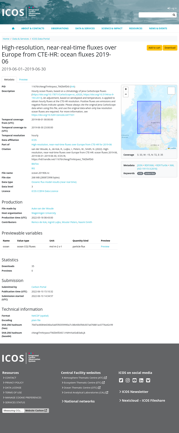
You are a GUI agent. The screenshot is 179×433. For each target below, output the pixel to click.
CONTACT (10, 377)
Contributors (9, 222)
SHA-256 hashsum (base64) (12, 334)
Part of (5, 144)
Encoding (7, 320)
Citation (6, 149)
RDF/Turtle (162, 165)
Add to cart (154, 47)
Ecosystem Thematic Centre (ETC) (83, 382)
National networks (79, 401)
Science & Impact (111, 28)
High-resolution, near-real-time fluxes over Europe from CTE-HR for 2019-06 (72, 144)
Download (170, 47)
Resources (135, 28)
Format (6, 315)
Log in (172, 8)
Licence (6, 191)
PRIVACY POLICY (14, 382)
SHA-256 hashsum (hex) (12, 326)
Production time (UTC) (14, 217)
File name (7, 172)
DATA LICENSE (13, 387)
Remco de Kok (39, 222)
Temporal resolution (13, 135)
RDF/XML (150, 165)
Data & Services (85, 28)
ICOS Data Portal (41, 38)
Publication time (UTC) (14, 291)
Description (8, 91)
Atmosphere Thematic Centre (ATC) (84, 377)
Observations (60, 28)
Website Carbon (34, 410)
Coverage (128, 154)
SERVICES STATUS (15, 402)
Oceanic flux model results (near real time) (54, 182)
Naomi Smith (85, 222)
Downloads (8, 266)
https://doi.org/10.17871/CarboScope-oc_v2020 (57, 94)
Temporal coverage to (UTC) (14, 129)
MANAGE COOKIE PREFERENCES (23, 397)
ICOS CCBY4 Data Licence (45, 191)
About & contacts (32, 28)
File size (6, 177)
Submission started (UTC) (13, 297)
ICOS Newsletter (135, 391)
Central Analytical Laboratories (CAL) (84, 392)
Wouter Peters (69, 222)
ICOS (34, 139)
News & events (158, 28)
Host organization (12, 213)
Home (6, 38)
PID (4, 86)
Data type (7, 182)
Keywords (129, 173)
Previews (7, 270)
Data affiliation (10, 139)
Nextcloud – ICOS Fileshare (143, 400)
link (72, 86)
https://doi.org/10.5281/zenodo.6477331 (53, 114)
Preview (23, 79)
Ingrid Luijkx (54, 222)
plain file (36, 320)
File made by (9, 208)
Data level (7, 186)
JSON (140, 165)
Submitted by (9, 286)
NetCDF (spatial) (40, 315)
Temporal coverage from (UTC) (12, 121)
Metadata (9, 79)
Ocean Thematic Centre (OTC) (80, 387)
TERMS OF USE (13, 392)
